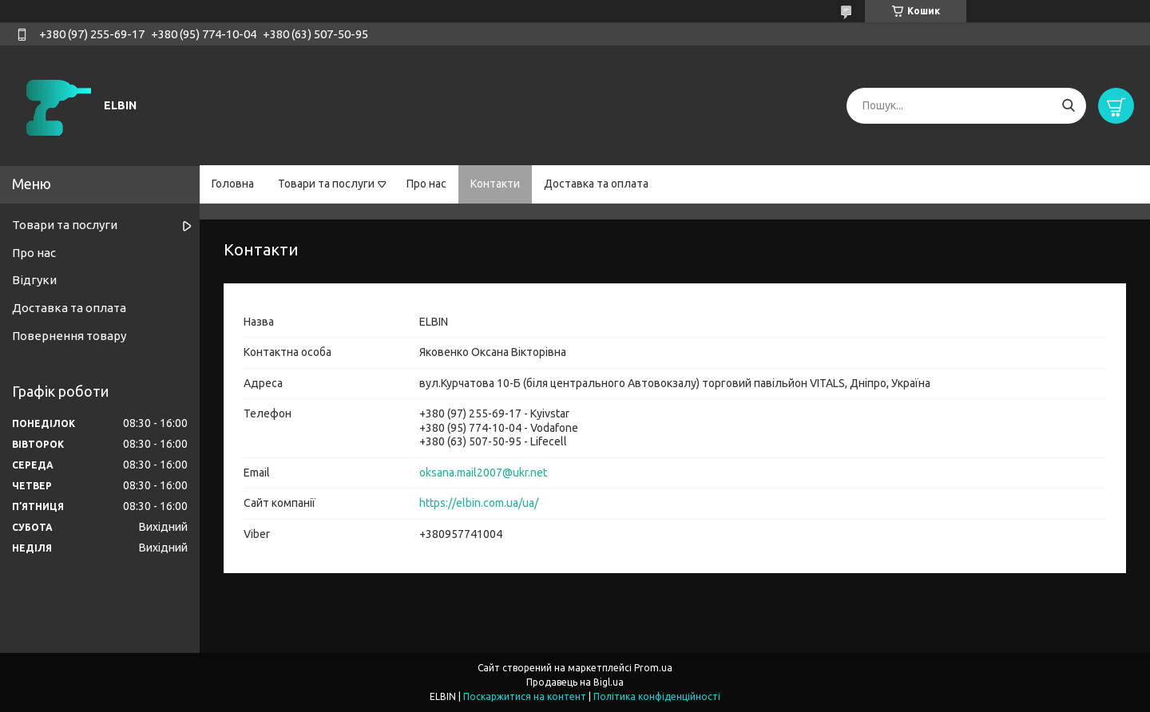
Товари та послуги (326, 183)
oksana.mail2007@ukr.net (483, 472)
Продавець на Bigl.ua (575, 682)
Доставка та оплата (596, 183)
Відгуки (34, 280)
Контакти (495, 183)
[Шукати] (1068, 106)
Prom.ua (653, 668)
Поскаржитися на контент (524, 696)
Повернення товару (69, 335)
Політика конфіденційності (656, 696)
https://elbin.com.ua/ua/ (478, 502)
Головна (233, 183)
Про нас (426, 183)
